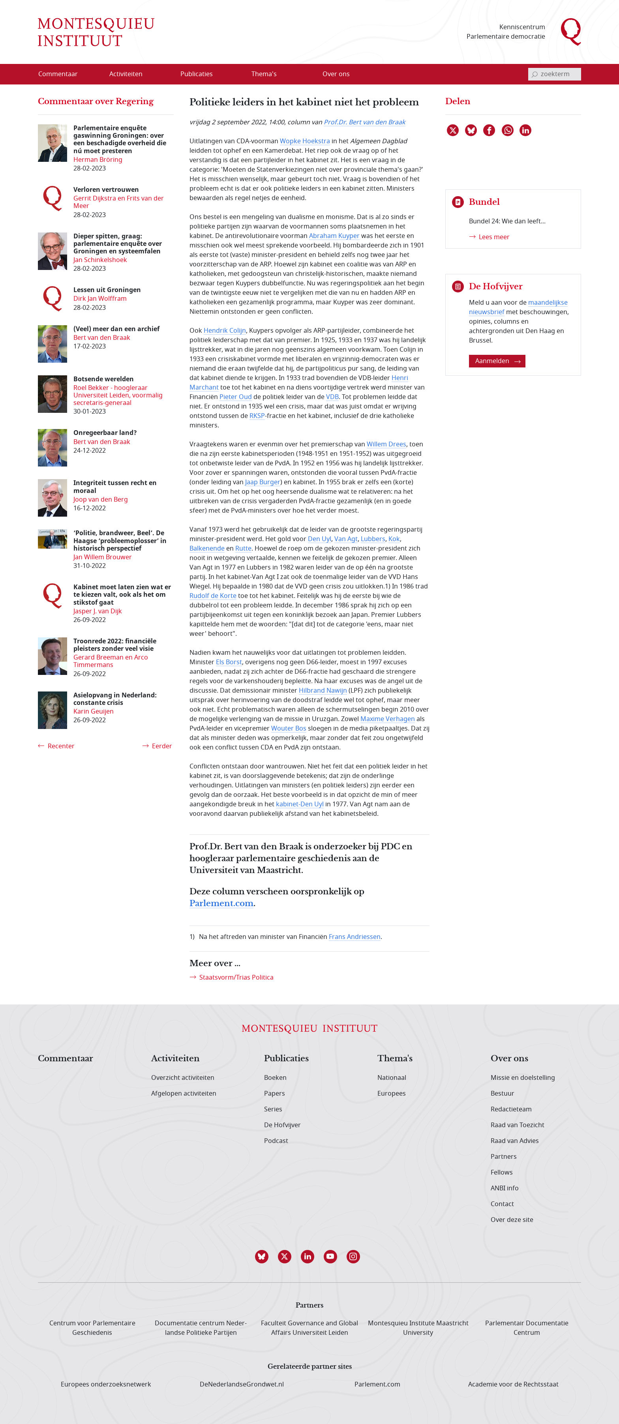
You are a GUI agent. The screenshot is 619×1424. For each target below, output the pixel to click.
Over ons (509, 1059)
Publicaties (286, 1059)
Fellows (502, 1172)
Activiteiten (175, 1059)
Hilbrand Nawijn (323, 690)
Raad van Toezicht (517, 1125)
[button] (263, 1256)
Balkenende (207, 548)
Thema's (395, 1059)
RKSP (257, 416)
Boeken (275, 1078)
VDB (332, 397)
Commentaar (65, 1059)
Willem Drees (386, 444)
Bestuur (502, 1093)
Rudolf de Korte (212, 596)
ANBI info (505, 1188)
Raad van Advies (515, 1141)
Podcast (276, 1141)
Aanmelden (498, 361)
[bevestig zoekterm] (534, 74)
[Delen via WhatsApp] (508, 130)
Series (273, 1109)
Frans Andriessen (355, 937)
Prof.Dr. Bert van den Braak (364, 122)
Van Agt (346, 539)
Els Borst (229, 662)
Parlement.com (221, 904)
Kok (394, 539)
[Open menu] (151, 75)
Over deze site (512, 1220)
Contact (502, 1204)
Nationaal (391, 1078)
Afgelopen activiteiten (183, 1093)
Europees (391, 1093)
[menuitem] (63, 74)
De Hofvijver (282, 1125)
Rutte (243, 548)
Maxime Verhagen (387, 719)
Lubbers (373, 539)
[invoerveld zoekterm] (554, 74)
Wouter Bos (288, 728)
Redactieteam (511, 1109)
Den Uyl (319, 539)
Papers (274, 1093)
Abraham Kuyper (334, 236)
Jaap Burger (262, 482)
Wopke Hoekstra (305, 141)
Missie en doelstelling (523, 1078)
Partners (504, 1157)
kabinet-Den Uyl (300, 804)
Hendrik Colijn (225, 330)
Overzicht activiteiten (182, 1078)
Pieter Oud (235, 397)
